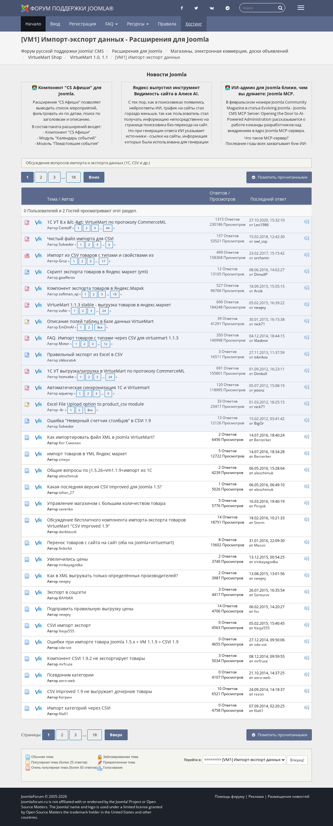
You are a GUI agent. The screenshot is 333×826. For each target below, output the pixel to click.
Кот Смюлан (70, 442)
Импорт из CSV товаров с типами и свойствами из (100, 255)
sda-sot (65, 647)
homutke (66, 376)
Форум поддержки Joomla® (67, 8)
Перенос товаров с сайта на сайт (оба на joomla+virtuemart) (110, 542)
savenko (66, 508)
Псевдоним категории (70, 675)
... (64, 177)
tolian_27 (66, 492)
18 (73, 177)
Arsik (258, 290)
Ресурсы (138, 24)
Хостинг (193, 24)
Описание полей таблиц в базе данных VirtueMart (100, 321)
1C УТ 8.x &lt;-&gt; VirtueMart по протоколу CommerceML (106, 222)
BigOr (259, 423)
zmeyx (64, 459)
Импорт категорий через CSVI (78, 708)
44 (108, 228)
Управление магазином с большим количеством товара (106, 503)
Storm (259, 522)
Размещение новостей (288, 796)
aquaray (66, 393)
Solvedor (66, 244)
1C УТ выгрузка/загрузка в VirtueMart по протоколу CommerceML (116, 371)
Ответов (218, 193)
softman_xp (68, 293)
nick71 (259, 323)
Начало (33, 24)
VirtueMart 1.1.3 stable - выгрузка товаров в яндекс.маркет (109, 305)
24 (104, 311)
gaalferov (67, 277)
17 (103, 261)
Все (100, 327)
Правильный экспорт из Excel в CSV (84, 354)
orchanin (261, 257)
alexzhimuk (68, 475)
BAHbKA (66, 597)
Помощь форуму (230, 796)
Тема (52, 199)
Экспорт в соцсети (66, 592)
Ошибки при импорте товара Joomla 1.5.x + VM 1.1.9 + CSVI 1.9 (112, 642)
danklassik (68, 531)
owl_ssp (260, 241)
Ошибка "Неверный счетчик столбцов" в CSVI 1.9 (99, 420)
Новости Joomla (167, 74)
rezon (259, 693)
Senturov (261, 594)
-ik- (61, 409)
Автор (68, 199)
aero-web (67, 680)
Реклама (256, 796)
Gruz (63, 260)
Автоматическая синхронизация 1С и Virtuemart (98, 387)
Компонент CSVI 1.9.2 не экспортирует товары (96, 658)
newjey (260, 307)
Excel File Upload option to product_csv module (95, 404)
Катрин (65, 697)
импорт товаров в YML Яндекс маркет (87, 454)
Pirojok (260, 505)
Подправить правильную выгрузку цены (90, 609)
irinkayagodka (71, 564)
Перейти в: (193, 760)
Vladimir (261, 340)
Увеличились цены (67, 559)
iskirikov (261, 356)
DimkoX (260, 373)
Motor (64, 343)
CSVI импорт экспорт (69, 625)
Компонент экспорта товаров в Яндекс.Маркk (95, 288)
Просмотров (222, 199)
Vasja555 (66, 630)
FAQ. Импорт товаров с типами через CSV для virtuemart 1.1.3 (112, 338)
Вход (55, 24)
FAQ (111, 24)
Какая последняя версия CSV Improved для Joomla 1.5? (104, 487)
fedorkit (65, 548)
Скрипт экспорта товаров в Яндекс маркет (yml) (97, 272)
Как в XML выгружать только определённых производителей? (112, 575)
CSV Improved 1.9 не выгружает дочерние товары (99, 691)
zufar (63, 310)
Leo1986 (261, 224)
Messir (260, 545)
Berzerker (262, 439)
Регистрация (82, 24)
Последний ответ (269, 199)
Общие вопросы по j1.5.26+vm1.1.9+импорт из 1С (99, 470)
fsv (256, 611)
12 (105, 344)
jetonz (259, 390)
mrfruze (66, 663)
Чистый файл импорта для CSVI (80, 238)
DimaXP (261, 274)
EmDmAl (66, 326)
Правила (167, 24)
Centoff (65, 227)
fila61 (63, 713)
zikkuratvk (67, 360)
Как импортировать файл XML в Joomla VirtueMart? (101, 437)
